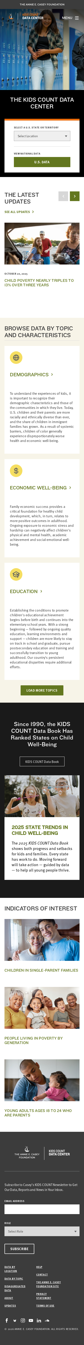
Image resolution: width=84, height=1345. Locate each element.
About (8, 1298)
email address (14, 1201)
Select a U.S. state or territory (36, 127)
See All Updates (17, 211)
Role (7, 1223)
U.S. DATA (42, 161)
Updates (10, 1305)
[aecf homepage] (11, 16)
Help (39, 1267)
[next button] (75, 196)
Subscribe (19, 1248)
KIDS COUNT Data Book (42, 761)
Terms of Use (45, 1305)
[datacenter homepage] (33, 16)
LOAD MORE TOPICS (42, 690)
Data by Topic (13, 1278)
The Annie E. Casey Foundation (42, 4)
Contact (42, 1274)
